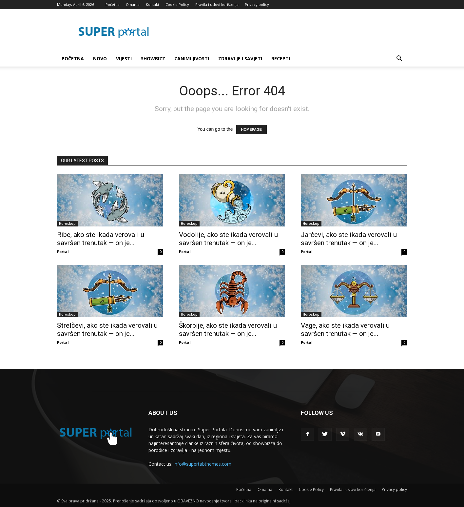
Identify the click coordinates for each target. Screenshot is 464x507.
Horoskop (67, 223)
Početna (113, 4)
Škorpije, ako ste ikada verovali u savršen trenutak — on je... (228, 330)
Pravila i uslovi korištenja (217, 4)
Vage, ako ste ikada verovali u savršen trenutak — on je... (345, 330)
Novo (100, 58)
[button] (399, 59)
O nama (133, 4)
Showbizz (153, 58)
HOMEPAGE (251, 129)
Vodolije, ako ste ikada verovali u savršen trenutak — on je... (228, 239)
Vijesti (124, 58)
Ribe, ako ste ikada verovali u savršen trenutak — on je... (100, 239)
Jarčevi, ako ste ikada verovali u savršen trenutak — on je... (349, 239)
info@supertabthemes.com (202, 464)
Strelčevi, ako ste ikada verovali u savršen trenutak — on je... (107, 330)
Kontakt (152, 4)
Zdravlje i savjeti (240, 58)
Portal (63, 251)
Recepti (280, 58)
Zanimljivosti (191, 58)
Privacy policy (257, 4)
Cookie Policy (177, 4)
